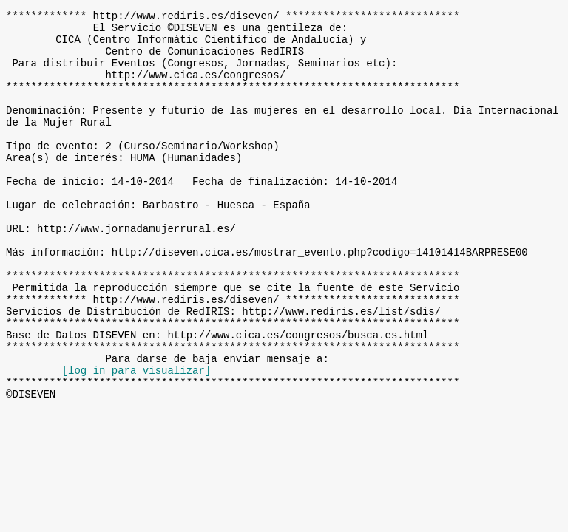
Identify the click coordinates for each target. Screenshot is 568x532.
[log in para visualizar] (137, 439)
